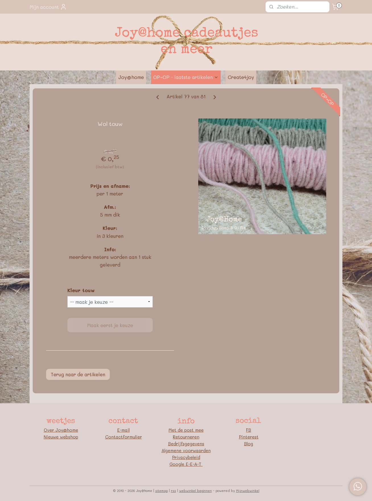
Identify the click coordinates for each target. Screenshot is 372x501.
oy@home (68, 430)
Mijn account (48, 6)
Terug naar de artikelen (78, 374)
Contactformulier (123, 437)
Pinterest (249, 437)
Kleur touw (81, 290)
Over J (51, 430)
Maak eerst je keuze (110, 325)
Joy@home (131, 77)
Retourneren (186, 437)
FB (248, 430)
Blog (248, 443)
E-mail (123, 430)
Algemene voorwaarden (186, 450)
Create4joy (241, 77)
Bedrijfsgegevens (186, 443)
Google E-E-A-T (186, 464)
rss (173, 490)
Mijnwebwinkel (247, 490)
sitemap (161, 490)
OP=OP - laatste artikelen (185, 77)
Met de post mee (186, 430)
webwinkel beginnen (195, 490)
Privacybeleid (186, 457)
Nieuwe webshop (61, 437)
